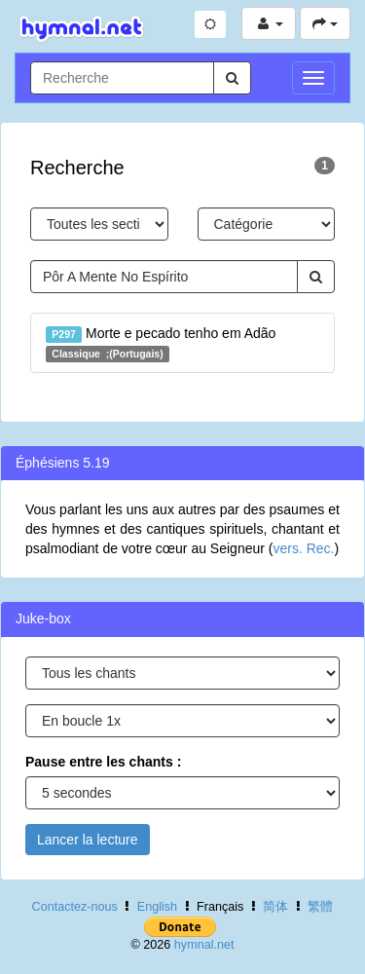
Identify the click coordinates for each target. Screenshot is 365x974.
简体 (275, 907)
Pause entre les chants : (103, 761)
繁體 (320, 907)
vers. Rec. (303, 548)
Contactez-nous (75, 907)
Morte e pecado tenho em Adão (160, 343)
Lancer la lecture (87, 839)
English (157, 907)
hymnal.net (204, 945)
